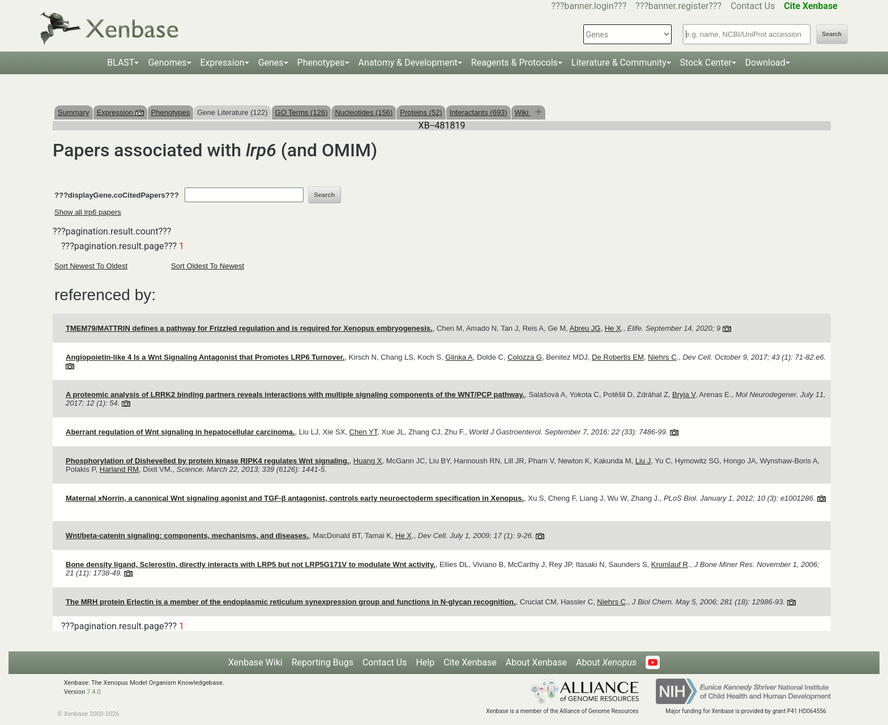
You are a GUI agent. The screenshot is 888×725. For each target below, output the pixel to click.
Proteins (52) (421, 112)
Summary (73, 112)
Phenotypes (321, 62)
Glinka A (458, 357)
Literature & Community (619, 62)
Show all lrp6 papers (87, 212)
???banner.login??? (589, 6)
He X (613, 328)
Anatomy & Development (408, 62)
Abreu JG (585, 328)
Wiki (523, 112)
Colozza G (524, 357)
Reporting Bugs (322, 662)
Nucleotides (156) (363, 112)
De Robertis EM (618, 357)
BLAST (120, 62)
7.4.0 (94, 692)
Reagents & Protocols (514, 62)
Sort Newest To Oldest (90, 266)
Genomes (167, 62)
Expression (222, 62)
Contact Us (753, 6)
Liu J (643, 461)
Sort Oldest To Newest (207, 266)
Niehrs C (662, 357)
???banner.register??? (678, 6)
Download (765, 62)
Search (832, 34)
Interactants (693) (478, 112)
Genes (271, 62)
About (606, 662)
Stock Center (706, 62)
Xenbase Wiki (255, 662)
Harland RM (119, 469)
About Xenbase (536, 662)
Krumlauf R (669, 564)
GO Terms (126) (301, 112)
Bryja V (683, 394)
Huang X (367, 461)
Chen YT (363, 432)
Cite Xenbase (470, 662)
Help (425, 662)
